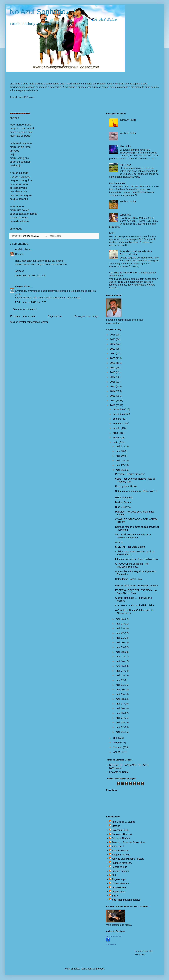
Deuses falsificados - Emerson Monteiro (136, 585)
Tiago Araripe (119, 879)
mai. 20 (120, 642)
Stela (114, 875)
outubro (117, 418)
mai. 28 (120, 460)
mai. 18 (120, 652)
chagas (19, 286)
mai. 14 (120, 670)
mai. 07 (120, 703)
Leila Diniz (125, 214)
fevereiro (118, 747)
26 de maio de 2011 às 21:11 (30, 275)
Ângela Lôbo (118, 891)
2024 (113, 344)
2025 (113, 339)
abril (115, 737)
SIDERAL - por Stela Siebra (130, 546)
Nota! (112, 233)
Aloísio (19, 249)
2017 (113, 377)
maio (116, 442)
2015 (113, 386)
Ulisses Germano (121, 883)
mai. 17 (120, 656)
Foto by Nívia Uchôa (126, 486)
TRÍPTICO (125, 164)
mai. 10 (120, 689)
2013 (113, 395)
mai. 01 (120, 732)
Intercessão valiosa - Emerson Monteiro (136, 559)
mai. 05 (120, 713)
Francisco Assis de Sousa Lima (128, 842)
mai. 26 (120, 470)
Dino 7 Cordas (123, 507)
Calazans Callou (120, 830)
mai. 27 (120, 465)
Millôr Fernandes (124, 497)
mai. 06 (120, 708)
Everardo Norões (121, 838)
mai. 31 (120, 446)
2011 (113, 405)
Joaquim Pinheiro (121, 854)
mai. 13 (120, 675)
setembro (118, 423)
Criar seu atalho (111, 944)
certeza (119, 542)
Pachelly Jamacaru (122, 862)
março (116, 742)
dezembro (118, 409)
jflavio (115, 895)
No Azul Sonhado (38, 12)
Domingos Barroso (122, 834)
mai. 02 (120, 727)
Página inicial (55, 316)
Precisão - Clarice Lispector (130, 474)
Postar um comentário (24, 309)
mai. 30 (120, 451)
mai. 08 (120, 699)
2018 (113, 372)
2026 (113, 334)
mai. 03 (120, 722)
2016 (113, 381)
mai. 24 (120, 623)
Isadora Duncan (123, 502)
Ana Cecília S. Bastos (123, 821)
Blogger (100, 968)
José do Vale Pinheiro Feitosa (128, 858)
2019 (113, 367)
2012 (113, 400)
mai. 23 (120, 628)
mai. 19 (120, 647)
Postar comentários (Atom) (33, 322)
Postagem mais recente (23, 316)
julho (116, 433)
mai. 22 (120, 633)
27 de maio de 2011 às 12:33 (30, 302)
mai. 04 (120, 717)
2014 (113, 391)
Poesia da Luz (119, 867)
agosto (117, 428)
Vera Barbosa (119, 887)
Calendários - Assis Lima (128, 579)
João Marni (118, 846)
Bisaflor (116, 826)
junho (116, 437)
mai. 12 (120, 680)
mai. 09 (120, 694)
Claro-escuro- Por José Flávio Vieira (134, 605)
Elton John (125, 146)
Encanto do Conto (119, 772)
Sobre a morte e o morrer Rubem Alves (136, 491)
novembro (118, 414)
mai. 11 (120, 685)
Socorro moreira (120, 871)
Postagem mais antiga (86, 316)
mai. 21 (120, 637)
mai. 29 (120, 455)
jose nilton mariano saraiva (126, 899)
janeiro (117, 752)
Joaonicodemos (120, 850)
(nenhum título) (128, 120)
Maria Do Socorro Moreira (114, 936)
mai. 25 (120, 619)
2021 (113, 358)
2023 (113, 348)
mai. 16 (120, 661)
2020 (113, 363)
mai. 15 (120, 666)
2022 (113, 353)
